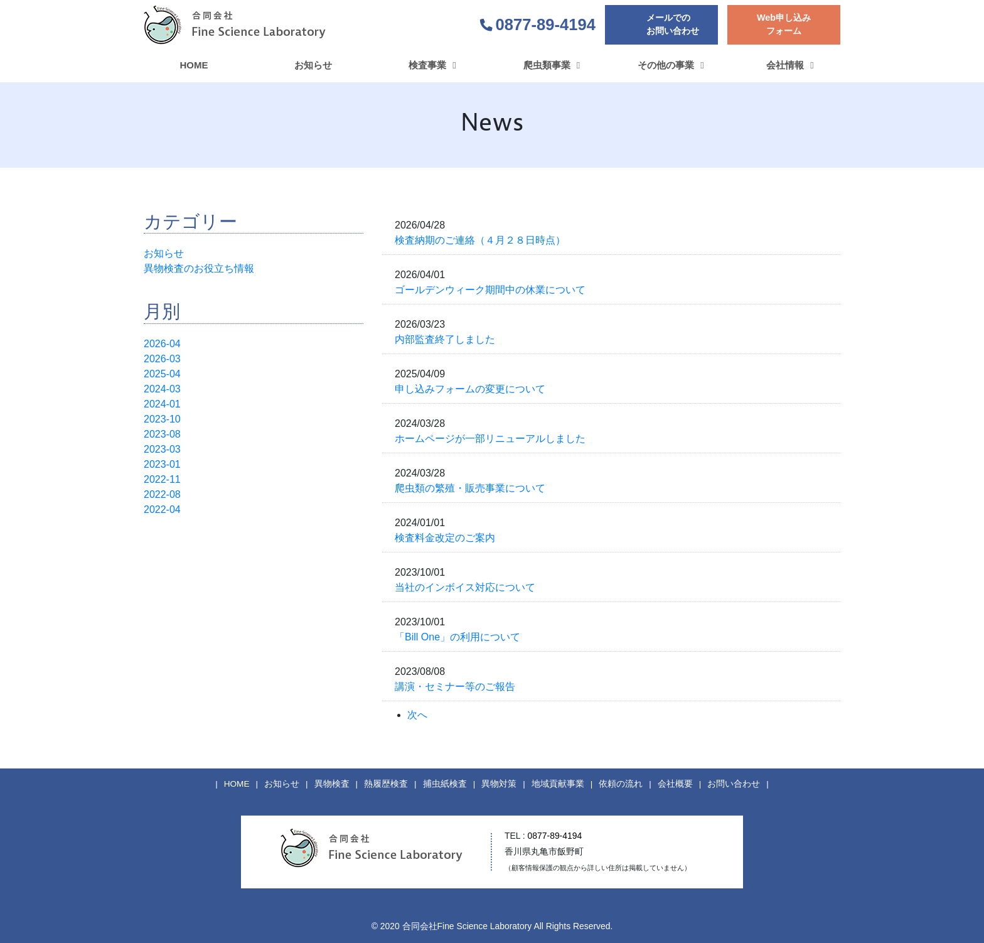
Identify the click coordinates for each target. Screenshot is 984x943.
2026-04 (162, 343)
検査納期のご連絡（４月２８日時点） (480, 240)
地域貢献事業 (558, 784)
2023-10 (162, 419)
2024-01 (162, 404)
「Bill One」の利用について (457, 637)
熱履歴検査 (386, 784)
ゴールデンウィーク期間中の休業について (490, 289)
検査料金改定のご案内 (445, 537)
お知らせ (164, 253)
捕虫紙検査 (445, 784)
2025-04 (162, 374)
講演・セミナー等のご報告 (455, 686)
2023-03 (162, 449)
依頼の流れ (621, 784)
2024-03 (162, 389)
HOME (237, 784)
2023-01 (162, 464)
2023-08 (162, 434)
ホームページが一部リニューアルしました (490, 438)
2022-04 (162, 509)
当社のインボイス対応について (465, 587)
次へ (417, 714)
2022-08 (162, 494)
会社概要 (675, 784)
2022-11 (162, 479)
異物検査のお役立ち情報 (199, 268)
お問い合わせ (733, 784)
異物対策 (498, 784)
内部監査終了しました (445, 339)
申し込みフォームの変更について (470, 389)
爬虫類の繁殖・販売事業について (470, 488)
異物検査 (332, 784)
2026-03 (162, 358)
